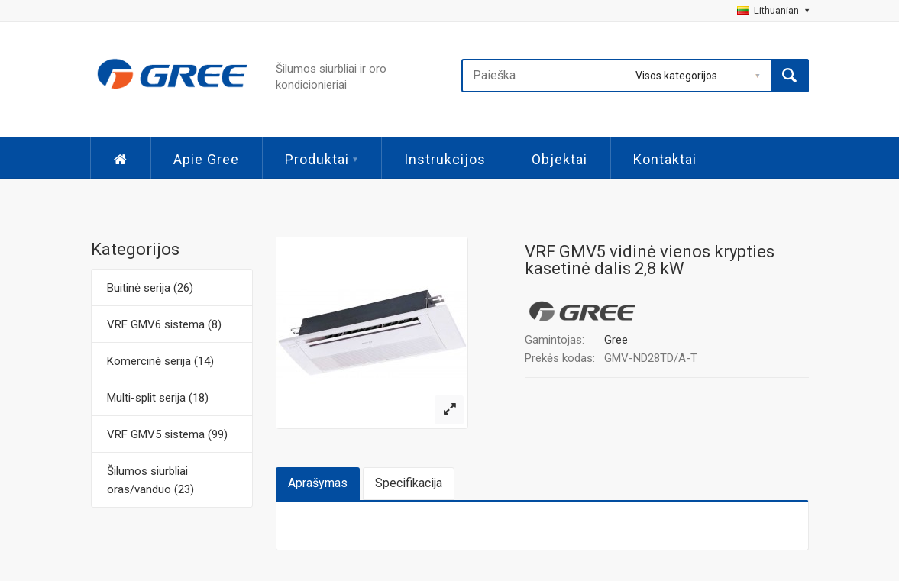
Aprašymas (318, 483)
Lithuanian (773, 10)
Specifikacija (408, 483)
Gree (616, 340)
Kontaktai (665, 159)
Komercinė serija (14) (160, 361)
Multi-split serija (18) (158, 398)
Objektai (559, 159)
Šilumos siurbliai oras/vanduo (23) (150, 480)
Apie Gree (206, 159)
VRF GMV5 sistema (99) (167, 434)
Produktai (321, 159)
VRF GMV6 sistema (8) (164, 324)
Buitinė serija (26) (150, 288)
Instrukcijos (445, 159)
